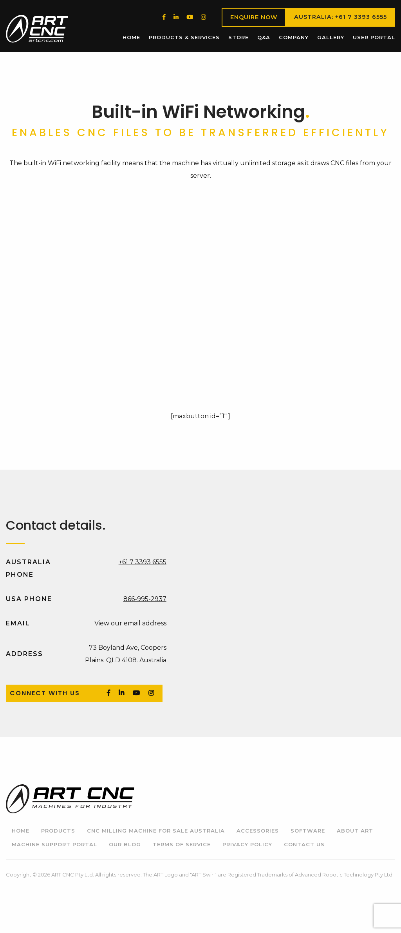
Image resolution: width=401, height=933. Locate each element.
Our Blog (125, 844)
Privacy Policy (247, 844)
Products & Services (184, 37)
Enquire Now (253, 17)
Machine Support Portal (54, 844)
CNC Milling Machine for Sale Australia (156, 830)
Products (58, 830)
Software (308, 830)
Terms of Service (182, 844)
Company (294, 37)
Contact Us (304, 844)
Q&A (263, 37)
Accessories (258, 830)
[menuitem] (131, 37)
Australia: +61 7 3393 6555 (340, 16)
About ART (355, 830)
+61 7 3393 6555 (142, 562)
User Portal (374, 37)
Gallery (330, 37)
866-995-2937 (144, 599)
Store (238, 37)
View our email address (130, 623)
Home (131, 37)
